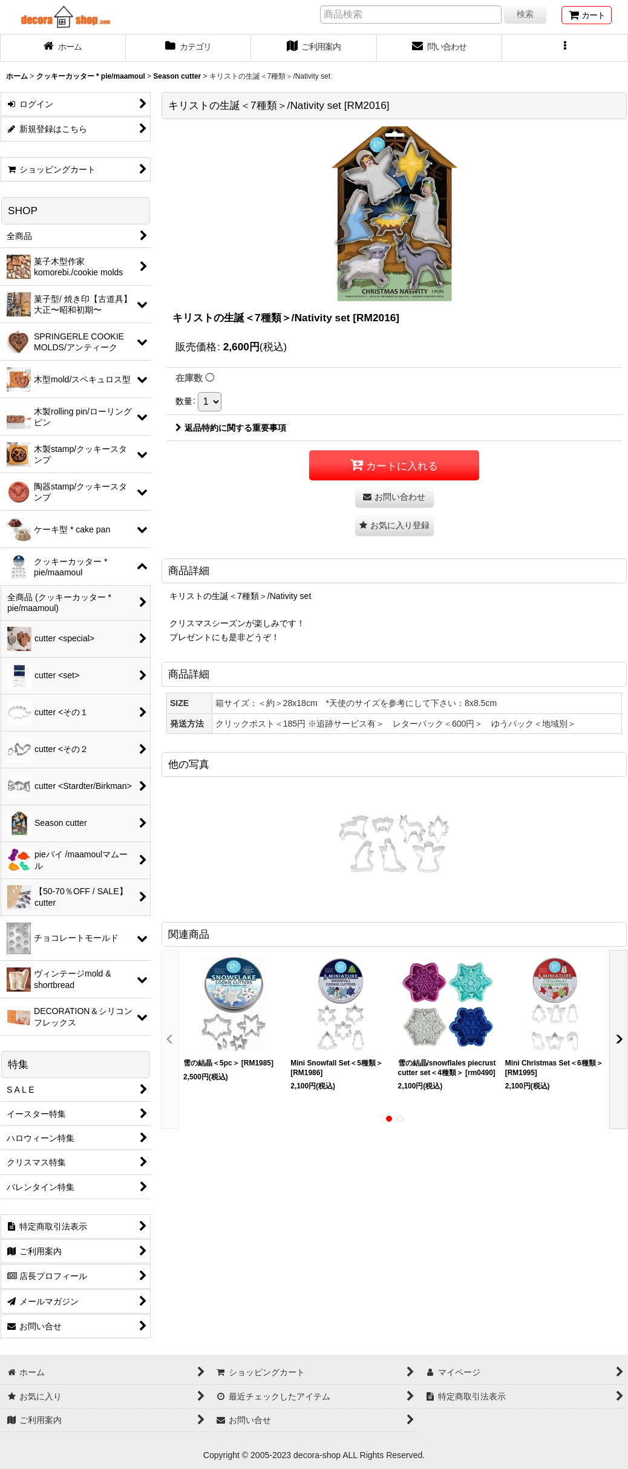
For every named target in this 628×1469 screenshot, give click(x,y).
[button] (565, 47)
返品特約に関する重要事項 (230, 428)
